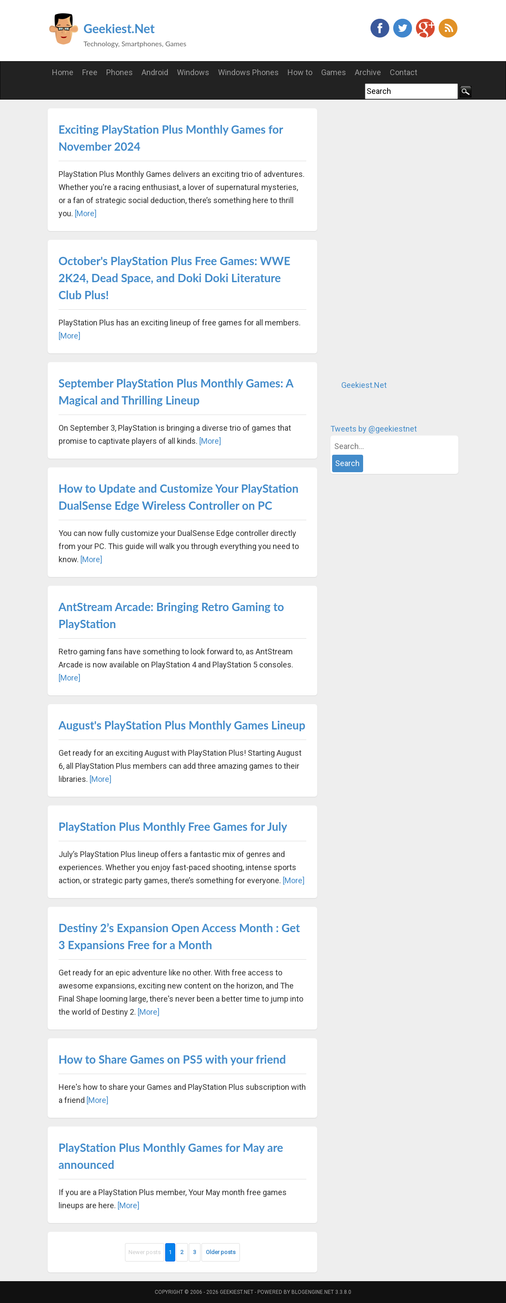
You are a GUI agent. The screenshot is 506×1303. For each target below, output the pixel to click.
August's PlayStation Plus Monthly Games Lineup (182, 725)
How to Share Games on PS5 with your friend (172, 1059)
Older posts (221, 1252)
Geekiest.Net (119, 28)
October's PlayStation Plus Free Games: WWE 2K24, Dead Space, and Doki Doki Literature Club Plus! (175, 278)
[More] (86, 213)
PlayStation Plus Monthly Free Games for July (173, 826)
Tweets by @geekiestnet (373, 428)
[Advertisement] (395, 239)
